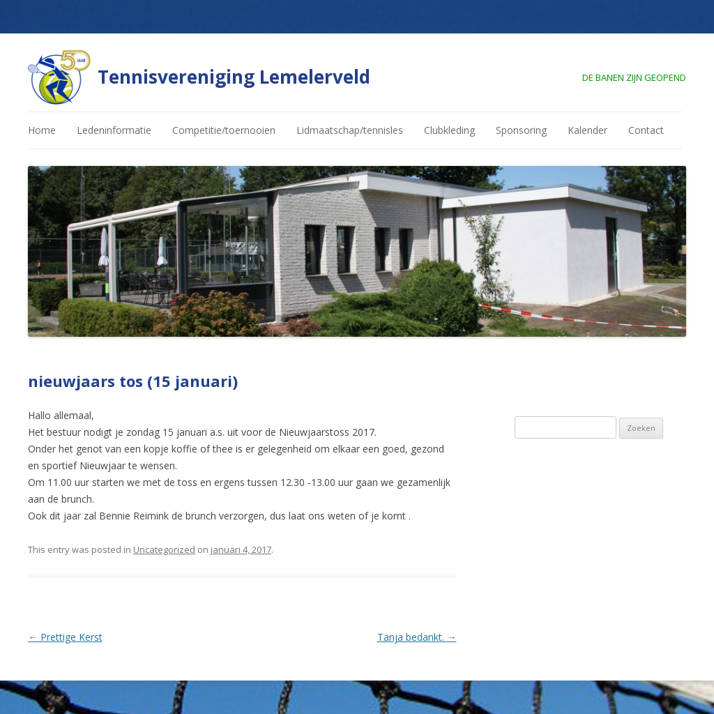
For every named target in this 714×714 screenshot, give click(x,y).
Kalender (587, 130)
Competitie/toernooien (223, 130)
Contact (646, 130)
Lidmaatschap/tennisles (349, 130)
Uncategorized (164, 549)
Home (42, 130)
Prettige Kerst (65, 637)
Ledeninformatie (114, 130)
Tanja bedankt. (417, 637)
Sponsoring (521, 130)
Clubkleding (449, 130)
